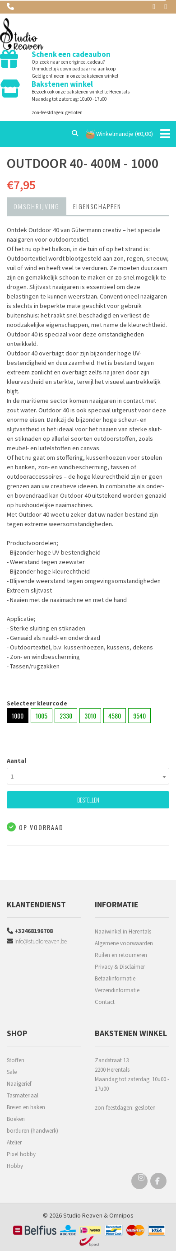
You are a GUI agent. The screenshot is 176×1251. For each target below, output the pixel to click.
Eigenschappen (97, 206)
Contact (105, 1002)
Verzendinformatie (117, 990)
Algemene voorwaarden (124, 943)
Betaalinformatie (115, 978)
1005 (41, 715)
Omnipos (121, 1215)
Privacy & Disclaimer (120, 967)
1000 (17, 715)
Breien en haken (26, 1107)
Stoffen (15, 1060)
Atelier (14, 1142)
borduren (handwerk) (32, 1130)
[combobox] (88, 776)
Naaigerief (19, 1084)
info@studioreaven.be (37, 941)
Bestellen (88, 799)
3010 (90, 715)
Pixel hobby (21, 1154)
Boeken (16, 1119)
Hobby (15, 1166)
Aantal (16, 760)
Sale (12, 1072)
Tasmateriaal (22, 1095)
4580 (114, 715)
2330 (66, 715)
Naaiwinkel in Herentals (123, 931)
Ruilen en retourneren (121, 955)
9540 (139, 715)
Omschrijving (37, 206)
